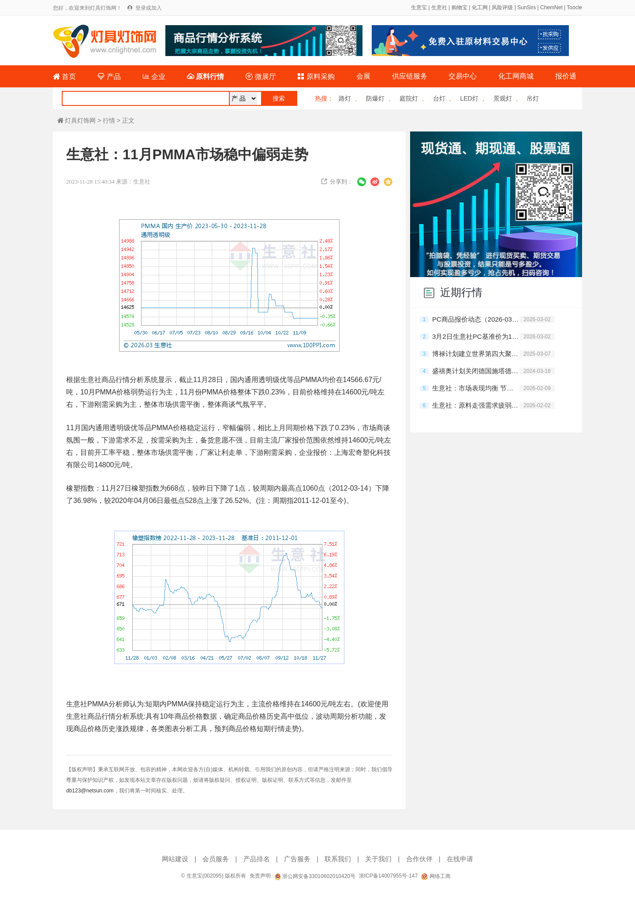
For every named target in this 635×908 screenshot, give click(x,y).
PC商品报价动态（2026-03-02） (475, 319)
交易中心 (462, 76)
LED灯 (469, 98)
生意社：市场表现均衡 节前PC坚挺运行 (475, 388)
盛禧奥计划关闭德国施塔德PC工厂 (475, 371)
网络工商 (435, 876)
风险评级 (502, 7)
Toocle (574, 7)
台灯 (439, 98)
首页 (64, 76)
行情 (109, 120)
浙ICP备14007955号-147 (388, 876)
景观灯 (502, 98)
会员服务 (215, 859)
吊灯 (533, 98)
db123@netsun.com (90, 791)
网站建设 (175, 859)
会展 (363, 76)
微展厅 (261, 76)
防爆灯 (375, 98)
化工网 (480, 7)
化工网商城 (516, 76)
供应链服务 (409, 76)
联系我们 (338, 859)
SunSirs (526, 7)
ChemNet (551, 7)
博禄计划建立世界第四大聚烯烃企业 (475, 353)
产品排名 (256, 859)
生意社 (439, 7)
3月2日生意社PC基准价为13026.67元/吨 (475, 336)
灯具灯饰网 (76, 120)
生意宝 (419, 7)
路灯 (345, 98)
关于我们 (378, 859)
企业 (153, 76)
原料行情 (205, 76)
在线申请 (460, 859)
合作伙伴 (419, 859)
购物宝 (459, 7)
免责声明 (260, 876)
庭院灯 (409, 98)
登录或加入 (148, 8)
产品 (108, 76)
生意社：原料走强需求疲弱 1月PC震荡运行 (475, 405)
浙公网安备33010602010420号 (314, 876)
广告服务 (297, 859)
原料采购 (315, 76)
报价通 (565, 76)
